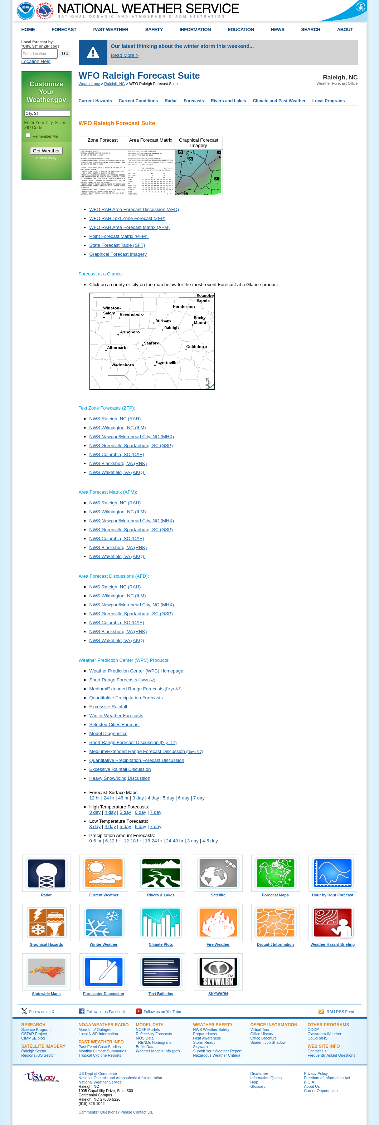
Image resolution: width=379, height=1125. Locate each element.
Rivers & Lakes (161, 893)
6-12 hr (112, 840)
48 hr (123, 798)
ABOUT (345, 29)
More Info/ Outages (95, 1029)
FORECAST (64, 29)
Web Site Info (324, 1046)
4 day (153, 798)
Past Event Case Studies (100, 1047)
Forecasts (194, 100)
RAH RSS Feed (336, 1011)
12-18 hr (132, 840)
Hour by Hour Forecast (332, 893)
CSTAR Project (34, 1034)
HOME (28, 29)
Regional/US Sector (38, 1055)
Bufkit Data (145, 1047)
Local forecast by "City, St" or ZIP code (40, 44)
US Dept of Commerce (98, 1073)
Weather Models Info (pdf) (158, 1051)
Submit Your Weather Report (217, 1051)
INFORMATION (195, 29)
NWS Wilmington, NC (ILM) (117, 427)
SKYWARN (218, 992)
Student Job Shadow (268, 1042)
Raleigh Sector (34, 1051)
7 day (199, 798)
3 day (138, 798)
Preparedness (205, 1034)
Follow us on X (37, 1011)
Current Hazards (95, 100)
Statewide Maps (46, 992)
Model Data (150, 1024)
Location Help (36, 61)
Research (33, 1024)
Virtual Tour (260, 1029)
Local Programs (328, 100)
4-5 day (210, 840)
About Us (312, 1086)
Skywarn (200, 1047)
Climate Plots (161, 943)
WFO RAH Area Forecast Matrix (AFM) (129, 227)
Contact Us (317, 1051)
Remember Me (45, 136)
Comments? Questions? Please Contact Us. (116, 1112)
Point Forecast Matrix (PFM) (119, 236)
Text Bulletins (161, 992)
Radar (171, 100)
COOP (313, 1029)
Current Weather (103, 893)
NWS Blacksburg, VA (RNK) (118, 463)
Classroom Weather (324, 1034)
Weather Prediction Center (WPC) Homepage (136, 671)
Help (254, 1082)
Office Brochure (264, 1038)
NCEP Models (148, 1029)
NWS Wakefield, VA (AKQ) (117, 472)
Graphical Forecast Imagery (118, 254)
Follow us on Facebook (102, 1011)
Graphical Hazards (46, 943)
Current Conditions (138, 100)
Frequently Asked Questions (331, 1055)
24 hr (109, 798)
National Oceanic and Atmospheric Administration (120, 1078)
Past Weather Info (101, 1042)
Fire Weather (218, 943)
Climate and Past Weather (279, 100)
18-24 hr (153, 840)
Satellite (218, 893)
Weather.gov (89, 84)
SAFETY (154, 29)
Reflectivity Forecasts (154, 1034)
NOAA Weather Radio (104, 1024)
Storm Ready (204, 1042)
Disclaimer (259, 1073)
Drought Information (275, 943)
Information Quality (266, 1078)
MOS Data (145, 1038)
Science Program (36, 1029)
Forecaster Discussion (103, 992)
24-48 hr (174, 840)
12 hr (94, 798)
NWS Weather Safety (211, 1029)
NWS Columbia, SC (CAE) (116, 454)
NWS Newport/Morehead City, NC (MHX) (131, 436)
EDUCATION (241, 29)
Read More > (125, 55)
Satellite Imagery (43, 1046)
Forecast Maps (275, 893)
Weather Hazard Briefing (332, 943)
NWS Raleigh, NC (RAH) (115, 418)
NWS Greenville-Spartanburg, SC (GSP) (131, 445)
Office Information (274, 1024)
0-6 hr (95, 840)
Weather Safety (213, 1024)
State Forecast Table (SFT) (117, 245)
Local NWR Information (98, 1034)
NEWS (278, 29)
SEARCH (310, 29)
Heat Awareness (207, 1038)
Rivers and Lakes (228, 100)
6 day (184, 798)
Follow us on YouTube (158, 1011)
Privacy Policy (46, 158)
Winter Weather (103, 943)
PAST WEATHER (110, 29)
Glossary (258, 1086)
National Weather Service (100, 1082)
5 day (168, 798)
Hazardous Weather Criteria (216, 1055)
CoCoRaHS (318, 1038)
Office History (262, 1034)
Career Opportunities (322, 1091)
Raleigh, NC (114, 84)
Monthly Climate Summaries (102, 1051)
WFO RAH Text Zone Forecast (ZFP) (127, 218)
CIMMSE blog (33, 1038)
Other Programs (328, 1024)
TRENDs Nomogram (153, 1042)
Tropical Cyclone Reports (100, 1055)
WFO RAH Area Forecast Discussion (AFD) (134, 209)
